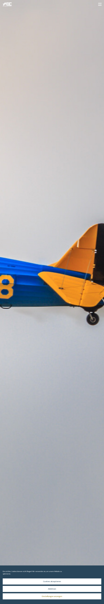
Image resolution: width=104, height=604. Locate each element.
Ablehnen (52, 589)
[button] (99, 4)
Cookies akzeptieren (52, 581)
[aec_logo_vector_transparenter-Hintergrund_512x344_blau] (7, 4)
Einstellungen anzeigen (52, 596)
